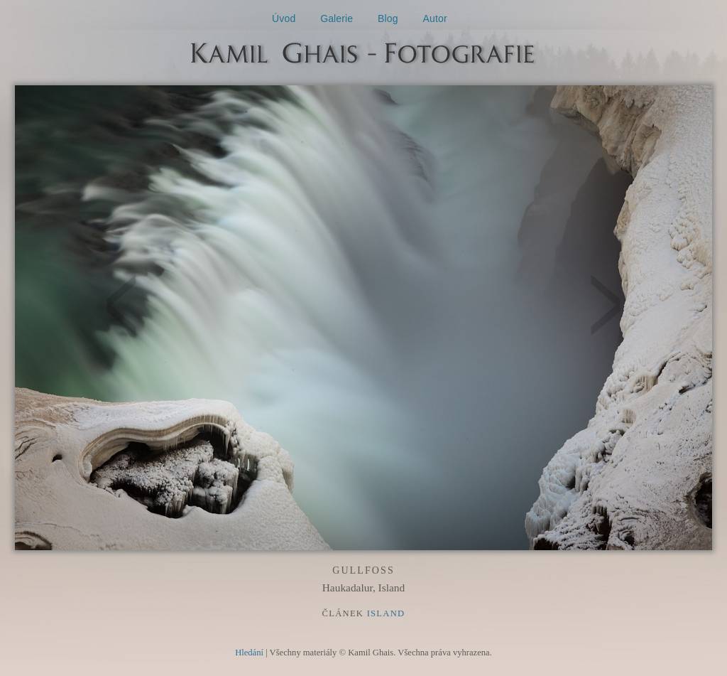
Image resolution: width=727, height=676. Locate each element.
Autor (435, 18)
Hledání (249, 653)
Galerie (336, 18)
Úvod (283, 18)
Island (386, 613)
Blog (388, 18)
